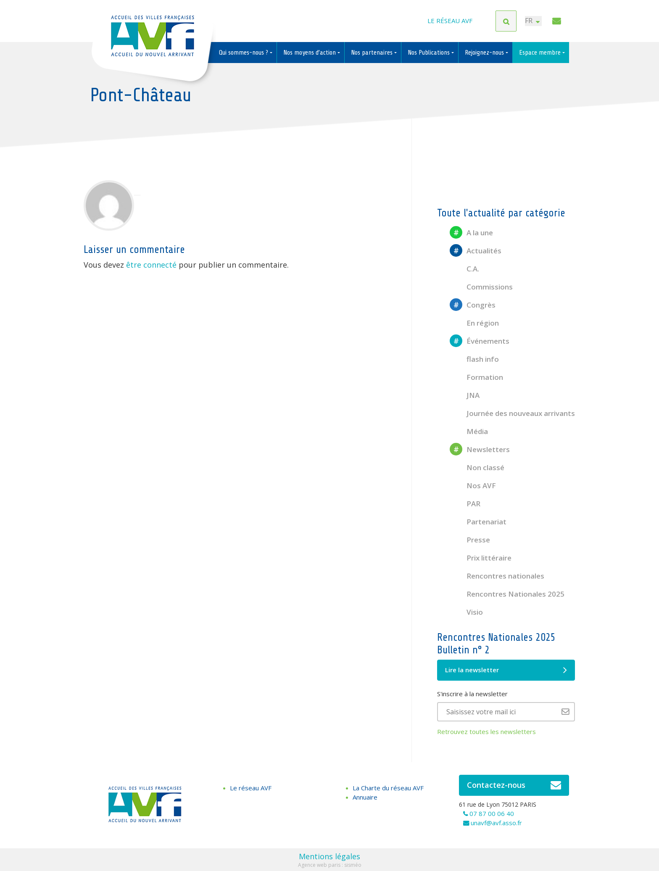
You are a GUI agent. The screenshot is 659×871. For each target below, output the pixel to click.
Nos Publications (429, 52)
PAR (465, 503)
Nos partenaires (372, 52)
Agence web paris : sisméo (329, 864)
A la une (471, 232)
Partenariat (478, 521)
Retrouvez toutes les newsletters (486, 731)
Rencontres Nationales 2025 (507, 594)
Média (469, 431)
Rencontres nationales (497, 576)
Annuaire (365, 797)
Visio (466, 612)
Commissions (481, 287)
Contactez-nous (514, 785)
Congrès (473, 305)
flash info (474, 359)
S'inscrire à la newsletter (472, 693)
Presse (470, 540)
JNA (465, 395)
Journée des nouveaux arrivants (512, 413)
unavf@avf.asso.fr (496, 822)
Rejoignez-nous (485, 52)
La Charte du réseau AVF (388, 788)
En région (474, 323)
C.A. (464, 269)
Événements (479, 341)
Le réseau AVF (449, 21)
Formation (476, 377)
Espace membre (540, 52)
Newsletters (480, 449)
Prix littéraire (480, 558)
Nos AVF (473, 485)
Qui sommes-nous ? (244, 52)
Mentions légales (329, 856)
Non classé (477, 467)
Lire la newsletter (506, 670)
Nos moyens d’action (310, 52)
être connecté (151, 265)
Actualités (475, 250)
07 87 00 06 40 (491, 813)
